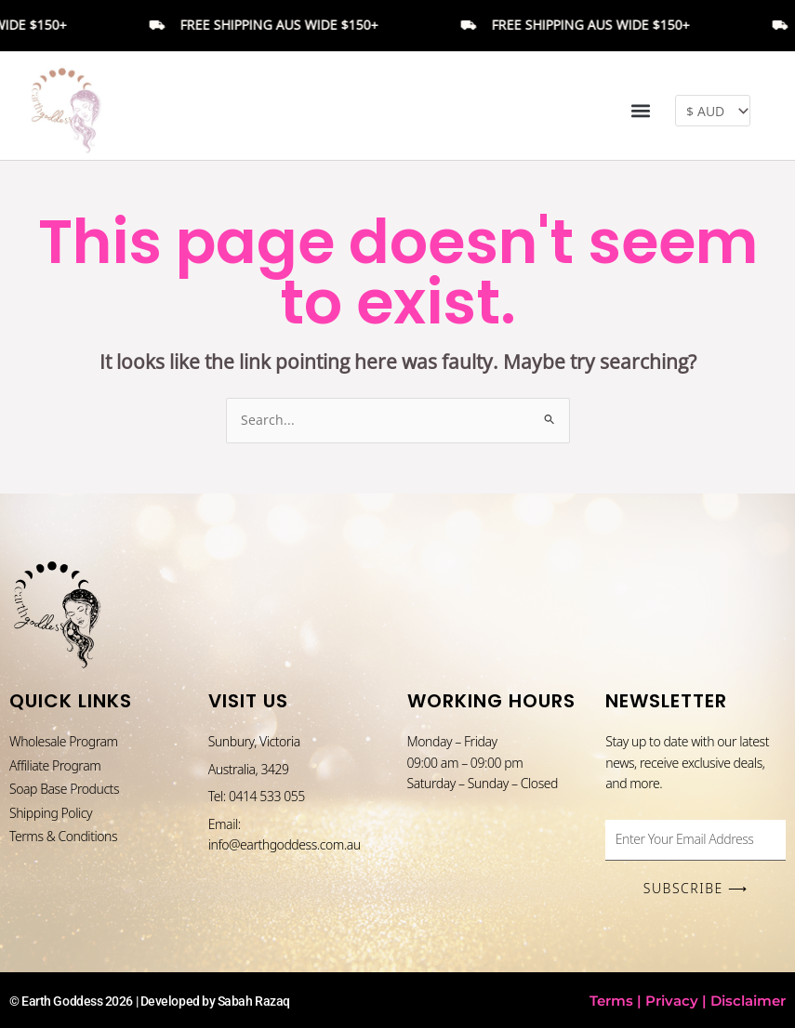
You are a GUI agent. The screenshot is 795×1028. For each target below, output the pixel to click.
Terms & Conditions (63, 836)
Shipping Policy (50, 813)
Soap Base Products (64, 788)
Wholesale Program (63, 741)
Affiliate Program (54, 765)
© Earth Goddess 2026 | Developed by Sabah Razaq (149, 1001)
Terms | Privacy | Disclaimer (688, 1000)
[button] (641, 111)
